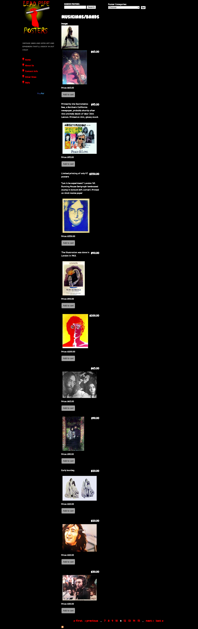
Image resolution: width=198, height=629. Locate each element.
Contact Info (31, 71)
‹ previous (91, 621)
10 (116, 621)
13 (129, 621)
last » (160, 621)
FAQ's (27, 83)
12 (125, 621)
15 (139, 621)
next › (150, 621)
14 (134, 621)
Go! (143, 7)
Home (28, 60)
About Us (29, 66)
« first (78, 621)
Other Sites (30, 77)
